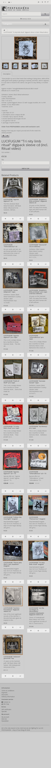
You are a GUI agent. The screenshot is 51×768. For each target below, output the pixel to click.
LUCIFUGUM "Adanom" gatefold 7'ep (12, 657)
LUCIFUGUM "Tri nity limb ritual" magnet (37, 563)
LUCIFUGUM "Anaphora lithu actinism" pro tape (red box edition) (38, 291)
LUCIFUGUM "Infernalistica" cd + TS (37, 472)
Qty (2, 159)
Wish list (4, 719)
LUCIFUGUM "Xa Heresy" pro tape (38, 427)
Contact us (6, 702)
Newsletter (5, 721)
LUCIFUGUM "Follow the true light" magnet (12, 518)
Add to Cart (25, 168)
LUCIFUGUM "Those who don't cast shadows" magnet (13, 564)
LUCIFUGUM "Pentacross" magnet (37, 518)
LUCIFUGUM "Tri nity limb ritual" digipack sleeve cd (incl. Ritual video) (26, 32)
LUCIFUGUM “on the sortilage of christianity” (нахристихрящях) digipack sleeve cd (36, 611)
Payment (4, 693)
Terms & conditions (7, 691)
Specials (4, 711)
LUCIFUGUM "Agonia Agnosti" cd (11, 200)
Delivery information (8, 697)
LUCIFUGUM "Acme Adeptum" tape (11, 291)
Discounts (4, 695)
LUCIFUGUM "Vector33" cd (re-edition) (38, 245)
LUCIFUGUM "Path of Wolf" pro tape (11, 382)
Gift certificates (6, 709)
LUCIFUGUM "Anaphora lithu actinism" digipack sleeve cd (38, 201)
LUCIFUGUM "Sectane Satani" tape (37, 382)
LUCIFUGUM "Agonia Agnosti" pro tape (11, 336)
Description (6, 74)
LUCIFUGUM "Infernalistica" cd (10, 245)
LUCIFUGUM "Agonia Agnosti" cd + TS (11, 472)
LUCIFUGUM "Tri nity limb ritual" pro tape (11, 427)
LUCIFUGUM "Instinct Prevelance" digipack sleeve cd (11, 609)
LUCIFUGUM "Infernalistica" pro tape (36, 337)
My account (5, 717)
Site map (6, 704)
